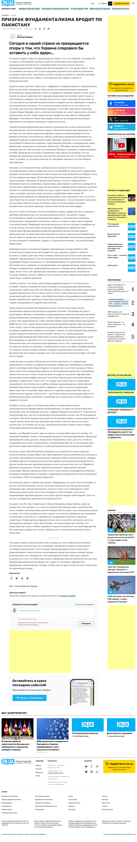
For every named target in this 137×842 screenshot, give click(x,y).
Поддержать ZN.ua (122, 3)
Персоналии (39, 809)
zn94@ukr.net (52, 779)
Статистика (112, 265)
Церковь (71, 806)
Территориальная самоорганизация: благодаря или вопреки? (115, 247)
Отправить (86, 624)
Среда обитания (74, 803)
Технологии (72, 799)
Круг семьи (106, 803)
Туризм (104, 806)
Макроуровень (7, 803)
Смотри (112, 510)
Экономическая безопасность (46, 806)
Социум (105, 796)
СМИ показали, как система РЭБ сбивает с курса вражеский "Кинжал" (121, 599)
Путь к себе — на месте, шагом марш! (117, 256)
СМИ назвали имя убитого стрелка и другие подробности (118, 314)
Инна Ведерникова (81, 736)
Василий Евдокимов (116, 736)
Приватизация (7, 809)
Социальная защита (42, 796)
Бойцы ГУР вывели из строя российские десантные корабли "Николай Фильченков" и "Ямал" (118, 289)
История (105, 799)
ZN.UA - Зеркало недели (121, 154)
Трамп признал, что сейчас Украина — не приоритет (116, 324)
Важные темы (9, 9)
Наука (70, 796)
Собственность (107, 809)
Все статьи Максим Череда (23, 586)
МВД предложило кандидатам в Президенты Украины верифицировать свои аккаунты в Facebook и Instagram (52, 747)
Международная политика (11, 799)
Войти (104, 3)
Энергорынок (6, 806)
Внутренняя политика (10, 796)
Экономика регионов (9, 813)
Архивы (38, 765)
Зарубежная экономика (44, 799)
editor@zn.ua (59, 784)
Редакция (39, 772)
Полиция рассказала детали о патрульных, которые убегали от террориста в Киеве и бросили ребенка (117, 336)
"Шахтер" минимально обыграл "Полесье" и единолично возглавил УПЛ (121, 569)
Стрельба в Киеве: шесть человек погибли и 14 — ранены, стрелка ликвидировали (118, 302)
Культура (71, 809)
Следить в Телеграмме (29, 698)
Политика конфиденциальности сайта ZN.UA (119, 834)
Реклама (39, 769)
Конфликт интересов (43, 803)
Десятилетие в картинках (114, 235)
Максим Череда (25, 37)
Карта (38, 776)
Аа (110, 3)
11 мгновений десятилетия (113, 225)
